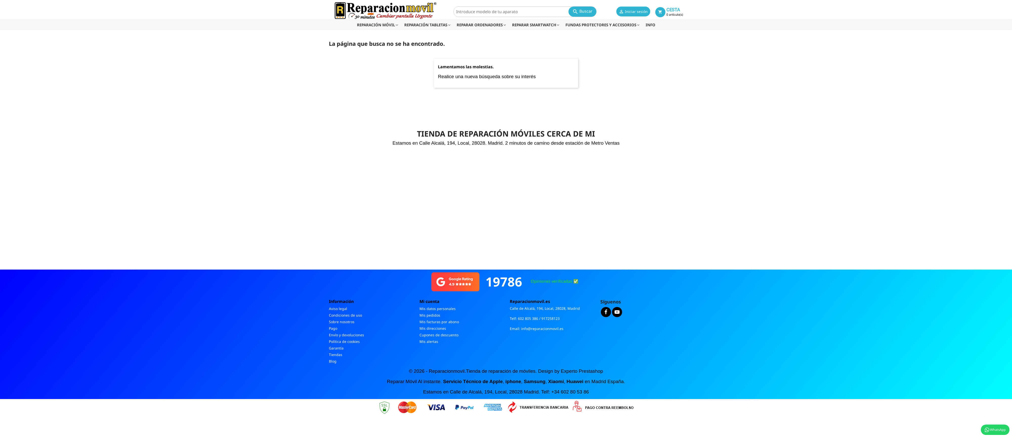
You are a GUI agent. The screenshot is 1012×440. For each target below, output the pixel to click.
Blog (332, 361)
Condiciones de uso (345, 315)
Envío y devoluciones (346, 335)
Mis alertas (428, 341)
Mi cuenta (429, 301)
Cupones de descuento (438, 335)
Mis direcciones (432, 328)
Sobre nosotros (341, 321)
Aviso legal (338, 308)
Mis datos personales (437, 308)
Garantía (336, 348)
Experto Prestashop (582, 371)
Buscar (582, 11)
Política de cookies (344, 341)
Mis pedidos (429, 315)
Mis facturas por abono (439, 321)
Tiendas (335, 354)
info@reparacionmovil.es (542, 328)
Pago (333, 328)
